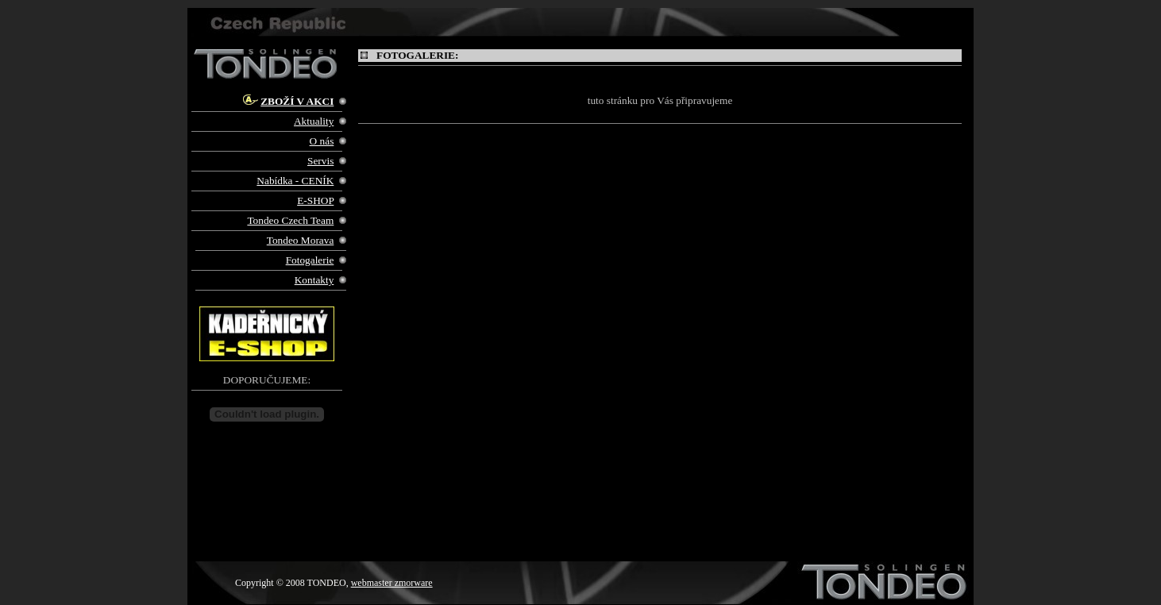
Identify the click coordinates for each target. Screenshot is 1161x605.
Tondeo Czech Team (290, 220)
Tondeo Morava (300, 240)
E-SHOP (315, 200)
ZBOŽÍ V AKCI (297, 101)
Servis (320, 161)
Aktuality (314, 121)
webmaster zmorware (392, 582)
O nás (322, 141)
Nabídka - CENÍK (295, 181)
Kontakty (314, 280)
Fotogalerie (310, 260)
